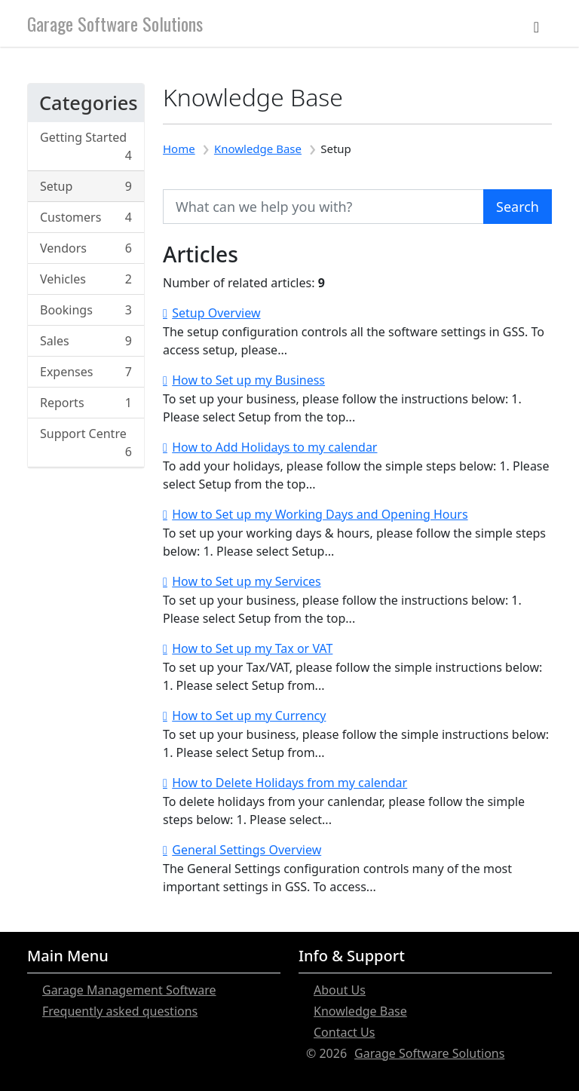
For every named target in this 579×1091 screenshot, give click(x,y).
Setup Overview (216, 313)
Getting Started (86, 146)
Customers (86, 217)
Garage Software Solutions (115, 23)
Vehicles (86, 279)
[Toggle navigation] (536, 23)
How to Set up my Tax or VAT (252, 648)
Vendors (86, 248)
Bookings (86, 310)
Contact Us (344, 1032)
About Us (340, 990)
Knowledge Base (258, 148)
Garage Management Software (129, 990)
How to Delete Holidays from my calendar (289, 782)
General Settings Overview (246, 849)
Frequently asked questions (120, 1011)
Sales (86, 341)
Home (179, 148)
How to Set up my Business (248, 380)
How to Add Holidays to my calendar (274, 447)
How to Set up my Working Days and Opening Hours (319, 514)
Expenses (86, 372)
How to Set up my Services (246, 581)
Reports (86, 403)
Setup (86, 186)
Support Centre (86, 443)
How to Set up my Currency (249, 715)
